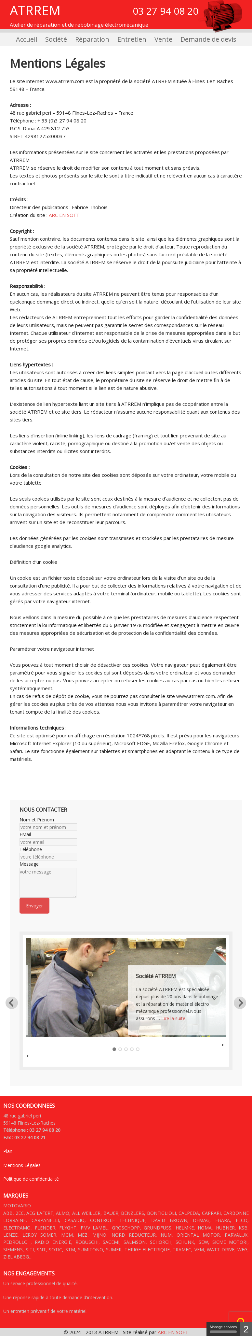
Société (56, 39)
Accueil (26, 39)
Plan (7, 1151)
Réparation (92, 39)
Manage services (223, 1329)
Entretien (131, 39)
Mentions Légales (22, 1165)
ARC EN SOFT (64, 215)
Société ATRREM (156, 976)
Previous (11, 1002)
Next (240, 1002)
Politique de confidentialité (31, 1179)
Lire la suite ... (175, 1018)
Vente (163, 39)
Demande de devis (208, 39)
